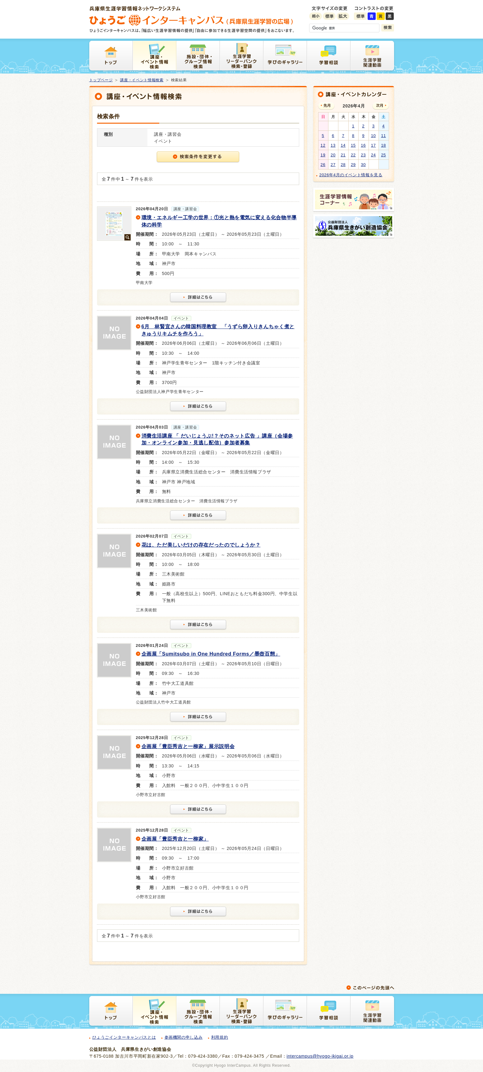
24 (373, 155)
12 (323, 145)
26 (323, 164)
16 (363, 145)
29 (353, 164)
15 (353, 145)
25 (383, 155)
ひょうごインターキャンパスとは (124, 1037)
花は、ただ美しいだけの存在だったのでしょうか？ (201, 545)
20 (333, 155)
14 (343, 145)
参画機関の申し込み (184, 1037)
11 (383, 135)
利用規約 (219, 1037)
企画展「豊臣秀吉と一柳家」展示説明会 (188, 746)
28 (343, 164)
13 (333, 145)
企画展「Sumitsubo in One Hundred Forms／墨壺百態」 (211, 654)
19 (323, 155)
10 (373, 135)
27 (333, 164)
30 (363, 164)
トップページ (101, 80)
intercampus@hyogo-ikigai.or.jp (319, 1056)
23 (363, 155)
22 (353, 155)
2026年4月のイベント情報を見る (351, 175)
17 (373, 145)
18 (383, 145)
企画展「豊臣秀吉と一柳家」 (175, 839)
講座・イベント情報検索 (141, 80)
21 (343, 155)
